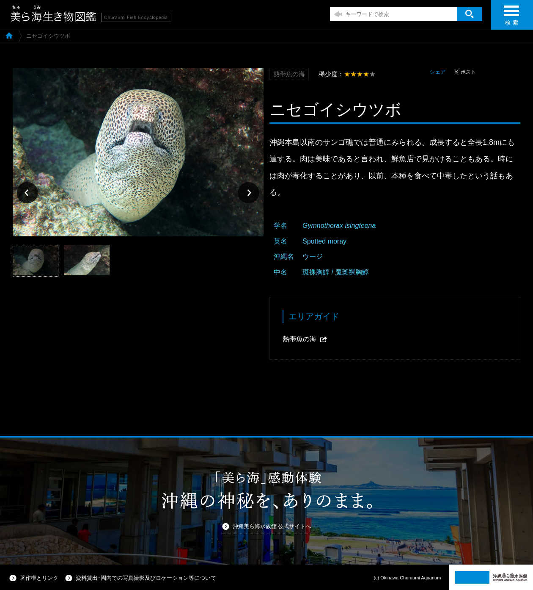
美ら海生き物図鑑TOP (9, 35)
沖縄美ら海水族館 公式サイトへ (272, 526)
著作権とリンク (39, 578)
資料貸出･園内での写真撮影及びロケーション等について (146, 578)
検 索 (511, 18)
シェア (437, 72)
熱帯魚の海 (299, 339)
